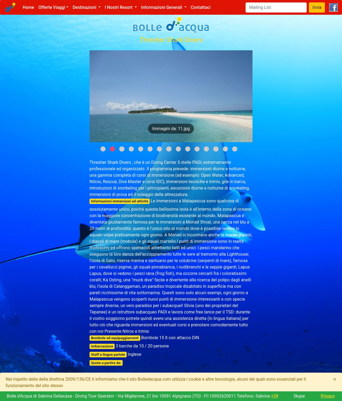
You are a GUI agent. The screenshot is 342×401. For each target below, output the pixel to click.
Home (29, 7)
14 (225, 149)
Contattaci (201, 7)
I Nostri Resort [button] (119, 7)
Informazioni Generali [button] (162, 7)
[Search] (276, 7)
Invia (316, 7)
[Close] (335, 379)
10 (187, 149)
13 (215, 149)
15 (234, 149)
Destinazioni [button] (85, 7)
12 (206, 149)
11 (197, 149)
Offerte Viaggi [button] (51, 7)
